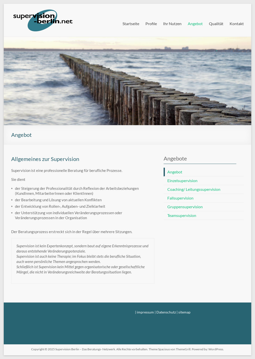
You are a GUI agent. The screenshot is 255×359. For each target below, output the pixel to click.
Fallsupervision (180, 198)
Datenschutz (166, 312)
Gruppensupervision (185, 206)
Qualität (216, 23)
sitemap (184, 312)
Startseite (131, 23)
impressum (145, 312)
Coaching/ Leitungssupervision (193, 189)
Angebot (195, 23)
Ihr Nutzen (172, 23)
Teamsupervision (181, 215)
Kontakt (237, 23)
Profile (151, 23)
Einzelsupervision (182, 180)
